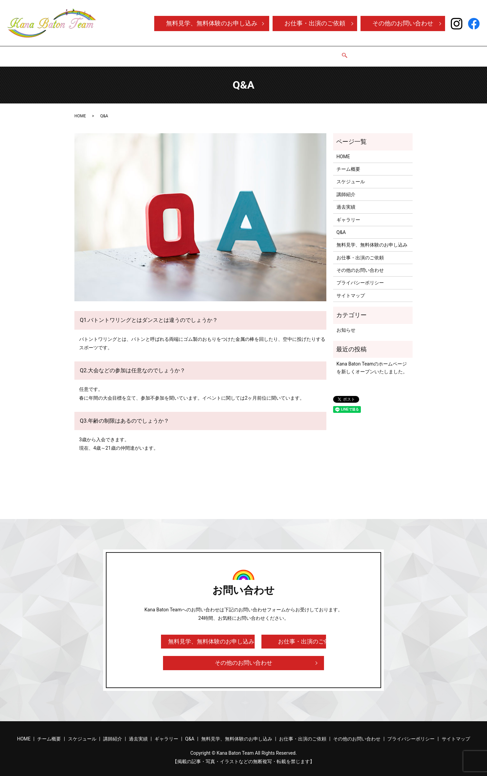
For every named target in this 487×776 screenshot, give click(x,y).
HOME (148, 52)
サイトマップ (351, 289)
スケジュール (212, 52)
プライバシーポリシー (360, 276)
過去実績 (273, 52)
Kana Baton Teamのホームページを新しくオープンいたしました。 (372, 361)
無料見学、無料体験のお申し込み (211, 23)
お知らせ (346, 323)
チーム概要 (176, 52)
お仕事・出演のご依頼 (314, 23)
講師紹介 (245, 52)
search (345, 53)
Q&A (330, 52)
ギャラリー (304, 52)
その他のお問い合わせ (402, 23)
